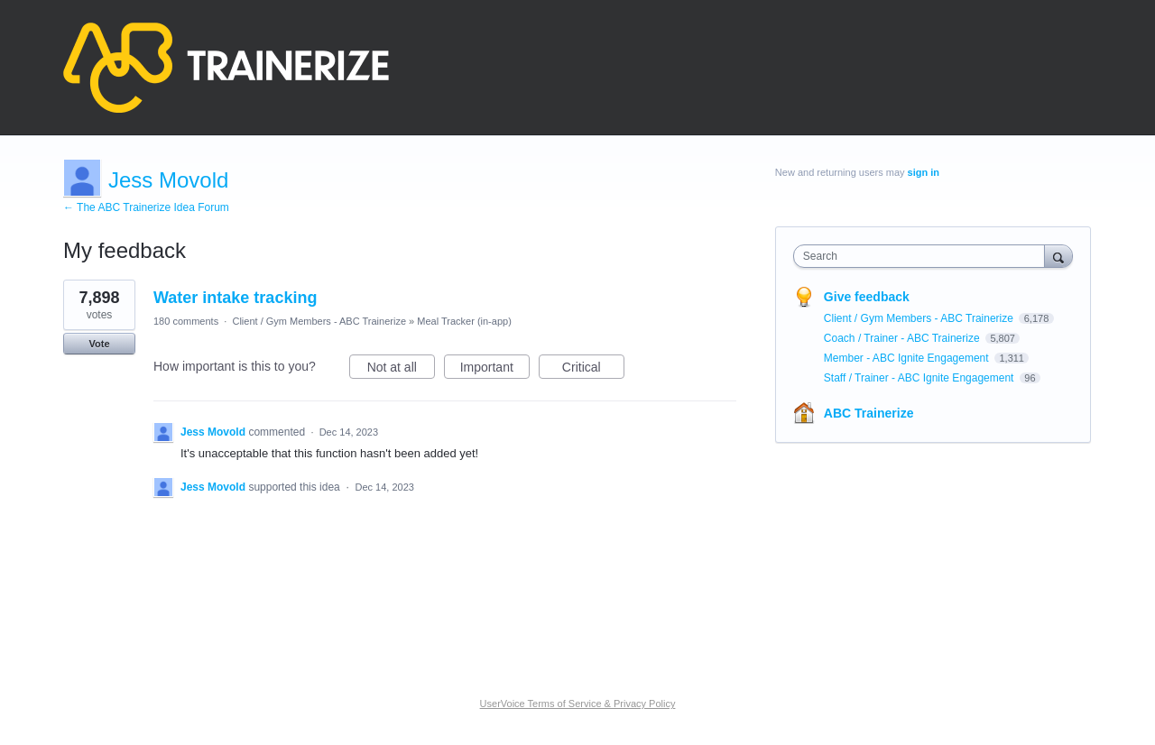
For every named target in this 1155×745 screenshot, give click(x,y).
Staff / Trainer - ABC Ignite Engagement (920, 378)
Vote (98, 343)
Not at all (401, 370)
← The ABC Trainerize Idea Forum (146, 207)
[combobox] (923, 256)
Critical (593, 370)
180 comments (185, 321)
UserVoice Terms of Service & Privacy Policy (578, 703)
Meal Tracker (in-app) (464, 321)
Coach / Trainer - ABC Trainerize (903, 338)
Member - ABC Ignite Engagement (908, 358)
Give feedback (867, 297)
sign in (923, 172)
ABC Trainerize (869, 413)
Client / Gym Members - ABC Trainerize (319, 321)
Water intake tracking (235, 298)
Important (495, 370)
